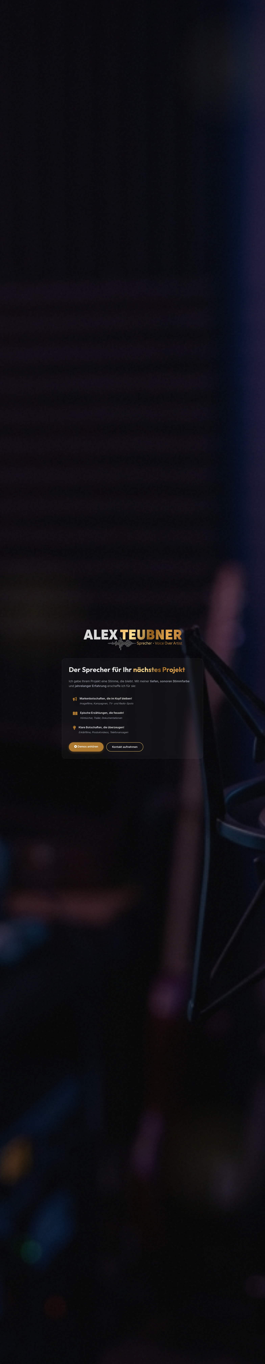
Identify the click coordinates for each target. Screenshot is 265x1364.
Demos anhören (86, 746)
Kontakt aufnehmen (125, 747)
